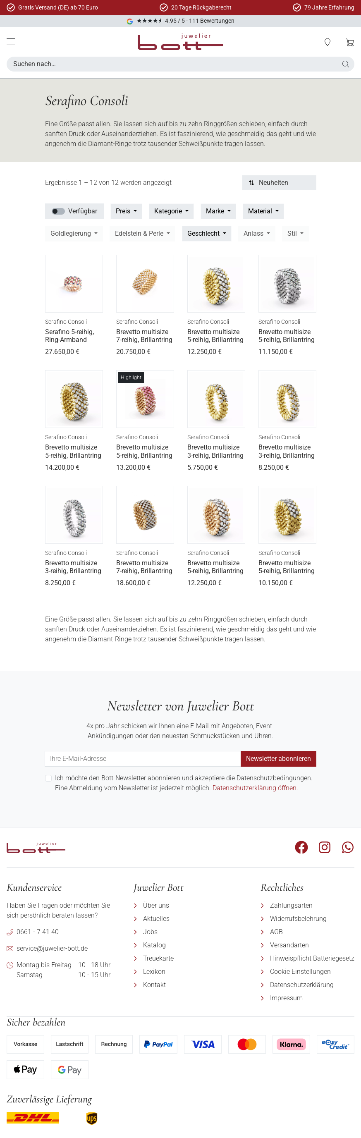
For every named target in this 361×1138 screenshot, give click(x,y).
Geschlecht (204, 233)
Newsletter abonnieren (278, 759)
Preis (124, 211)
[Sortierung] (279, 182)
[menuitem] (190, 906)
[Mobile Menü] (11, 41)
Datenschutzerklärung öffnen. (255, 788)
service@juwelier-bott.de (52, 948)
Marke (216, 211)
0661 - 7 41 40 (38, 932)
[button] (345, 64)
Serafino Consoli (66, 321)
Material (261, 211)
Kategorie (169, 211)
